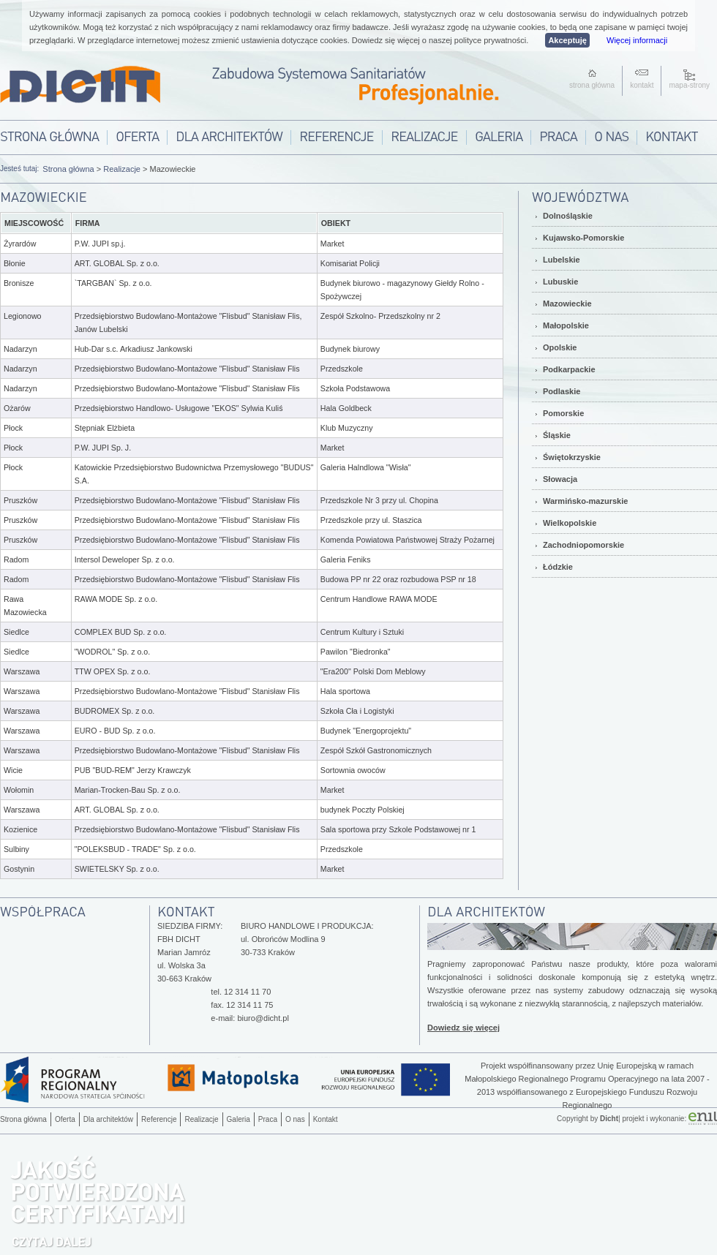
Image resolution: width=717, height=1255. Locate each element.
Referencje (158, 1119)
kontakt (641, 85)
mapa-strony (689, 85)
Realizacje (121, 169)
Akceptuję (567, 40)
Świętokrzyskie (572, 457)
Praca (267, 1119)
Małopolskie (566, 325)
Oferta (65, 1119)
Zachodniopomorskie (583, 544)
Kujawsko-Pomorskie (583, 237)
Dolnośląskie (568, 215)
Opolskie (560, 347)
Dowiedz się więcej (463, 1027)
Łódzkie (558, 566)
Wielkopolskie (569, 523)
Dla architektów (108, 1119)
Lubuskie (560, 281)
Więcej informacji (637, 40)
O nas (295, 1119)
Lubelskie (561, 259)
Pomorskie (563, 413)
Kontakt (325, 1119)
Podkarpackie (569, 369)
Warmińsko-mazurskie (585, 501)
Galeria (238, 1119)
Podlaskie (561, 391)
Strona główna (68, 169)
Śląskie (557, 435)
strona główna (592, 85)
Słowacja (560, 479)
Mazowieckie (567, 303)
